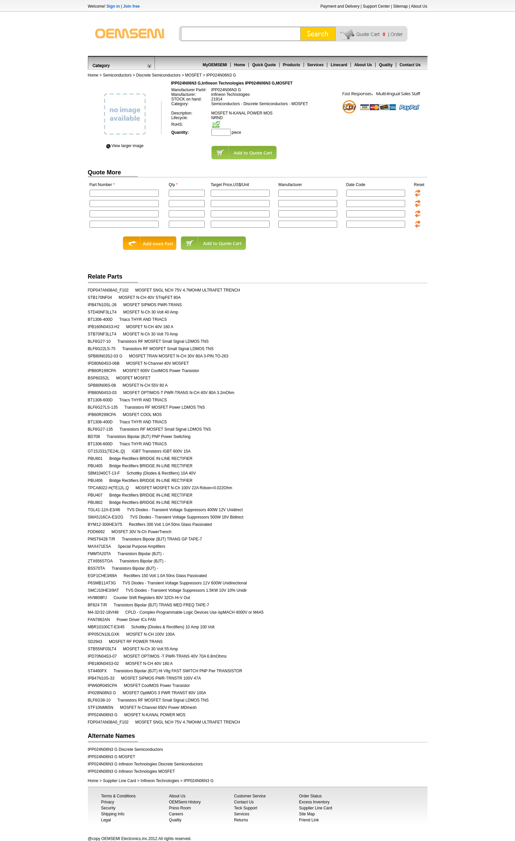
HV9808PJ (97, 597)
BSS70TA (96, 568)
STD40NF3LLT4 (102, 312)
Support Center (376, 6)
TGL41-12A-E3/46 (104, 510)
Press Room (180, 808)
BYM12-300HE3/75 (105, 524)
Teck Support (245, 808)
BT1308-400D (100, 422)
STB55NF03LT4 (102, 649)
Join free (131, 6)
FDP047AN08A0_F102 (108, 290)
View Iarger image (128, 145)
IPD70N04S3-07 (102, 656)
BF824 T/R (97, 605)
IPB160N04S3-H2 (104, 326)
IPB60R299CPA (102, 414)
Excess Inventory (314, 802)
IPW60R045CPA (102, 685)
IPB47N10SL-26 (102, 305)
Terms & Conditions (118, 796)
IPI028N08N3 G (102, 693)
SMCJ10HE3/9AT (103, 590)
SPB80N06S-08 (102, 385)
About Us (419, 6)
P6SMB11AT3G (102, 583)
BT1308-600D (100, 400)
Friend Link (309, 820)
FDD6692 (96, 531)
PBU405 (95, 466)
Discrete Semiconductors (158, 75)
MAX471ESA (99, 546)
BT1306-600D (100, 444)
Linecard (339, 65)
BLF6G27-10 (99, 341)
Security (108, 808)
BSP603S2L (99, 378)
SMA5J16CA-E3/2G (106, 517)
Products (291, 65)
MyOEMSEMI (215, 65)
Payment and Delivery (340, 6)
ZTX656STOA (100, 561)
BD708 (94, 436)
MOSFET (193, 75)
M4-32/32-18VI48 (103, 612)
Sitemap (400, 6)
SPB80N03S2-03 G (105, 356)
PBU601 (95, 458)
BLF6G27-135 (100, 429)
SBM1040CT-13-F (104, 473)
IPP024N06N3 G (103, 715)
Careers (176, 814)
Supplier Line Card (119, 780)
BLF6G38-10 (99, 700)
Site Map (307, 814)
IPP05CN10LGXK (104, 634)
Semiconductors (117, 75)
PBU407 (95, 495)
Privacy (107, 802)
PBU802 (95, 502)
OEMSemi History (185, 802)
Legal (106, 820)
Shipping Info (113, 814)
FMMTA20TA (99, 553)
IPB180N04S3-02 (103, 663)
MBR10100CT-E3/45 (106, 627)
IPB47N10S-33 (101, 678)
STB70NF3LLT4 (102, 334)
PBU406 (95, 480)
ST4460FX (97, 671)
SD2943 (95, 641)
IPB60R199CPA (102, 370)
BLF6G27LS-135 (103, 407)
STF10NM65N (101, 707)
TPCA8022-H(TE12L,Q (108, 488)
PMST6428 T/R (101, 539)
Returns (241, 820)
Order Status (310, 796)
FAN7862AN (99, 619)
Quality (385, 65)
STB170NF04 (100, 297)
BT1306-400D (100, 319)
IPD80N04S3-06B (104, 363)
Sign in (113, 6)
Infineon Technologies (159, 780)
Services (315, 65)
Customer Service (250, 796)
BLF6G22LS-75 (102, 348)
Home (239, 65)
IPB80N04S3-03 (102, 392)
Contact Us (409, 65)
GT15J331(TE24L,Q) (106, 451)
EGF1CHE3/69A (102, 575)
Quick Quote (264, 65)
